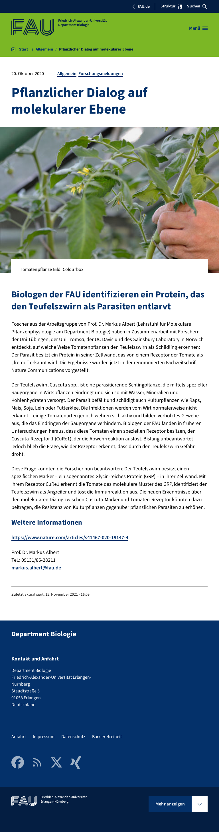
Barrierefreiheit (107, 736)
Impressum (43, 736)
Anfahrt (18, 736)
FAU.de (141, 6)
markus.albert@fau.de (36, 567)
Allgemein (66, 73)
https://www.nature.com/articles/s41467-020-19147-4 (70, 537)
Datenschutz (73, 736)
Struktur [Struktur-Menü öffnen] (171, 6)
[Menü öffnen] (198, 28)
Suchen (197, 6)
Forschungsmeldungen (100, 73)
